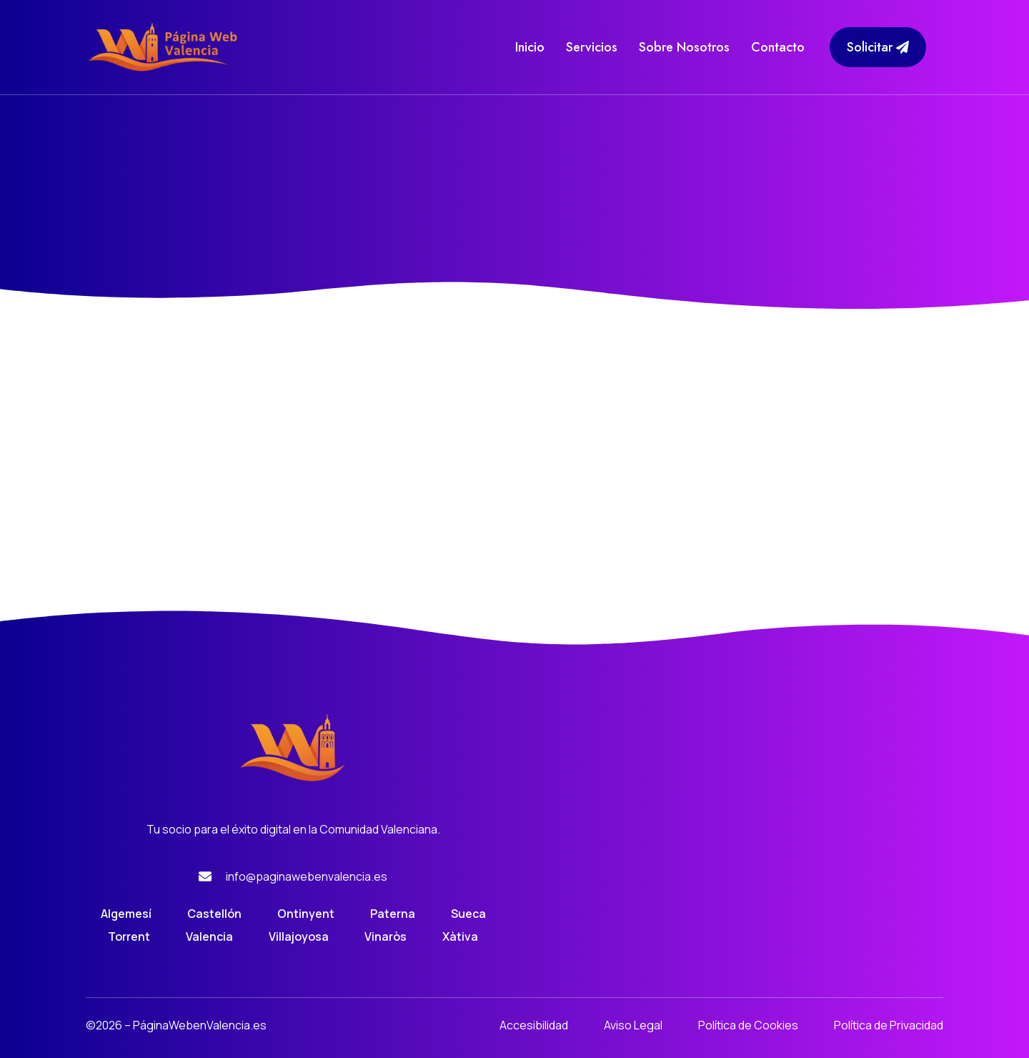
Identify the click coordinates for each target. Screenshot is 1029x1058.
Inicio (530, 47)
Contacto (778, 47)
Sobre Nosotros (684, 47)
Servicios (591, 47)
